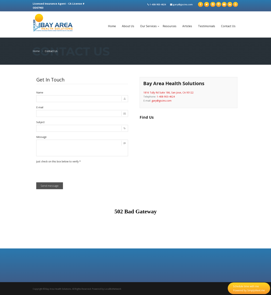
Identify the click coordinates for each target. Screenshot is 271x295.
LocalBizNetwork (112, 288)
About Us (128, 26)
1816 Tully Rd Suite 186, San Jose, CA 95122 (168, 92)
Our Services (148, 26)
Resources (169, 26)
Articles (187, 26)
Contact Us (228, 26)
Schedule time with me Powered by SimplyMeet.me (249, 288)
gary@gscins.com (183, 4)
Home (112, 26)
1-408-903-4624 (166, 96)
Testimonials (206, 26)
